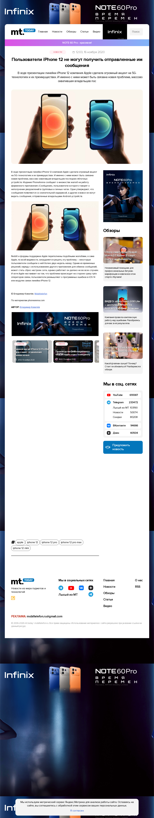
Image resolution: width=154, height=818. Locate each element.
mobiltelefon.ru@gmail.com (44, 616)
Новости (57, 52)
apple (20, 541)
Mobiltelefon (41, 293)
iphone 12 (32, 541)
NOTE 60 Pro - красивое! (77, 42)
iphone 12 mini (21, 547)
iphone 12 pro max (71, 541)
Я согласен (77, 810)
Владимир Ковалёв (30, 307)
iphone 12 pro (49, 541)
